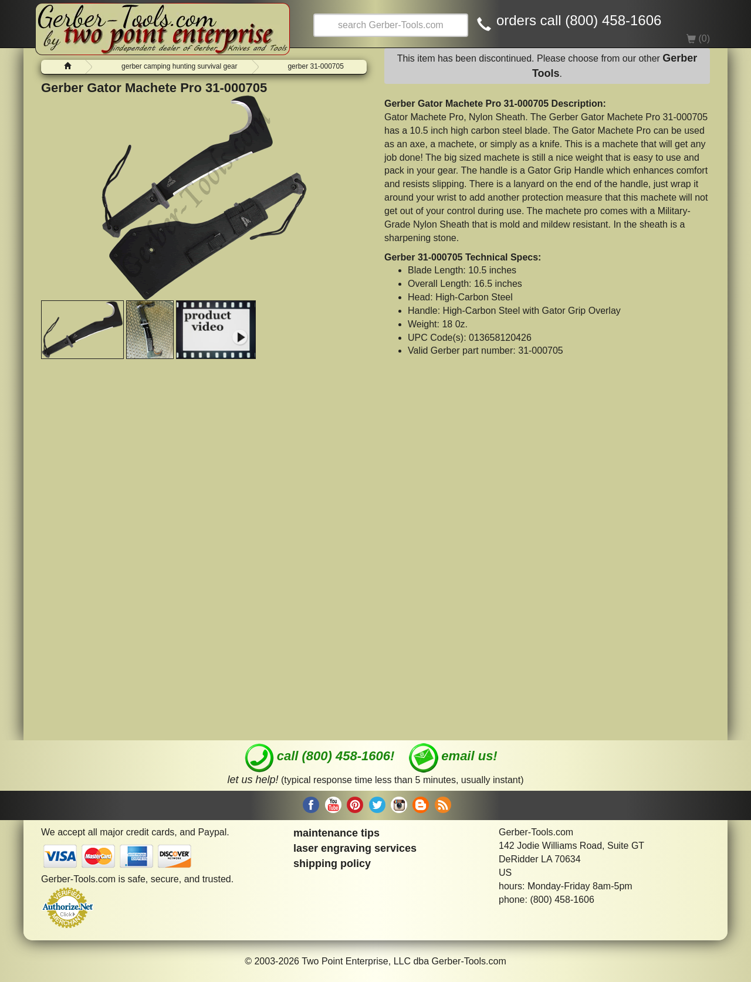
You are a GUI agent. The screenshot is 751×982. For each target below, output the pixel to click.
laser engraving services (355, 848)
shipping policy (332, 863)
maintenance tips (336, 833)
